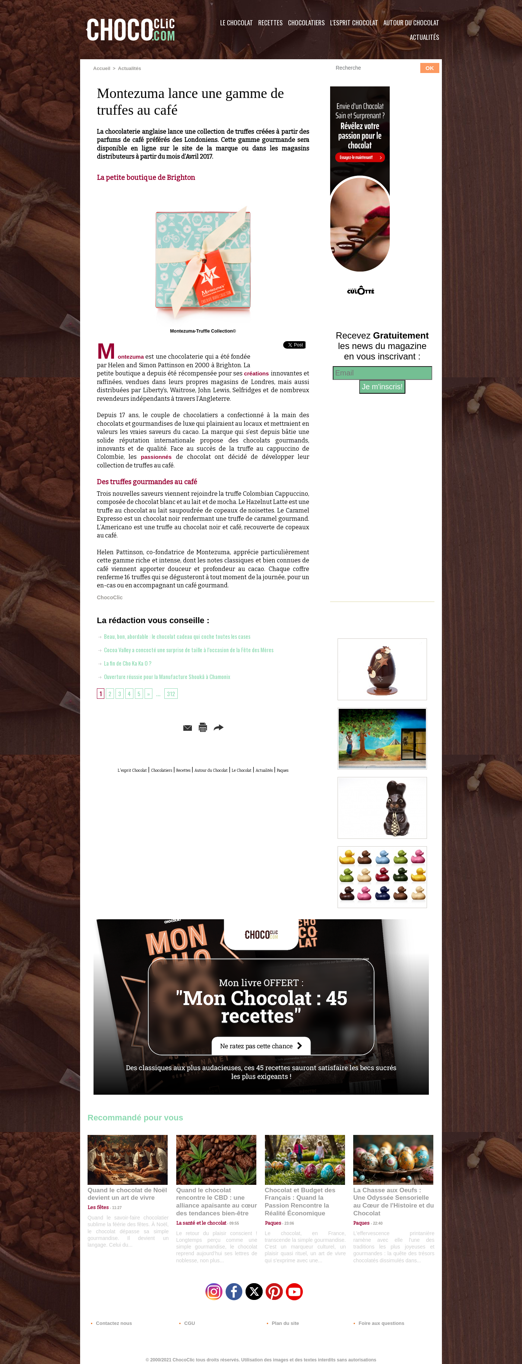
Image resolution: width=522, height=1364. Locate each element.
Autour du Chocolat (411, 22)
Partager (271, 727)
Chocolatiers (306, 22)
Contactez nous (110, 1319)
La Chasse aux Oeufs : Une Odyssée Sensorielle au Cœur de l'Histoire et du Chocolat (390, 1197)
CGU (187, 1319)
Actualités (424, 37)
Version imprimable (214, 727)
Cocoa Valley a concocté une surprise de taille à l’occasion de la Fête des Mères (200, 650)
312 (174, 694)
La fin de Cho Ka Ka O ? (129, 663)
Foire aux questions (375, 1319)
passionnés (158, 457)
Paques (221, 778)
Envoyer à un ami (146, 727)
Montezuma (122, 357)
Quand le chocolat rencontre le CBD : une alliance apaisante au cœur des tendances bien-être (215, 1197)
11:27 (112, 1207)
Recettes (270, 22)
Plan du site (281, 1319)
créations (257, 374)
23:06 (286, 1221)
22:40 (374, 1214)
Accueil (101, 68)
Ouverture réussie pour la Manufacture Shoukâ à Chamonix (174, 677)
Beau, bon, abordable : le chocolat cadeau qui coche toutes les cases (186, 636)
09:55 (228, 1214)
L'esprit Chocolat (354, 22)
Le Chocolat (236, 22)
